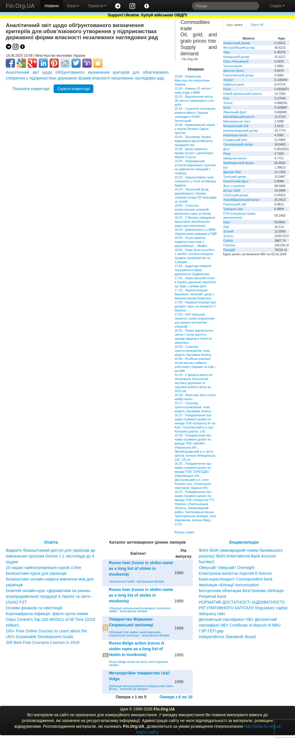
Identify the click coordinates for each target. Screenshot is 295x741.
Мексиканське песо (237, 121)
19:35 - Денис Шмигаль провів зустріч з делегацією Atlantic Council (194, 153)
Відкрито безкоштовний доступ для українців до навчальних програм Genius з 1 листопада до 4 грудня (50, 556)
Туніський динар (234, 176)
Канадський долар (236, 56)
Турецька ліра (233, 209)
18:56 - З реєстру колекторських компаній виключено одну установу (193, 209)
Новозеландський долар (240, 130)
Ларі (226, 226)
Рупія (227, 89)
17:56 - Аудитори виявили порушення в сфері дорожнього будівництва (193, 270)
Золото (228, 236)
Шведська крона (234, 158)
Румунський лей (234, 204)
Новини (52, 5)
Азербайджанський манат (241, 199)
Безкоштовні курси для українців (36, 573)
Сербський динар (235, 195)
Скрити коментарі (73, 88)
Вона (226, 107)
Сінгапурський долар (238, 144)
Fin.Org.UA (20, 6)
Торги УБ (257, 25)
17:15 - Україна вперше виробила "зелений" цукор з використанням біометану (194, 294)
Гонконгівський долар (238, 75)
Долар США (231, 190)
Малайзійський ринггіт (239, 116)
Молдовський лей (235, 126)
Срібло (228, 240)
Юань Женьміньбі (236, 61)
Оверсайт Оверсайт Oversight (226, 567)
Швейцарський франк (238, 163)
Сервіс (277, 5)
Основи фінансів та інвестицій (34, 608)
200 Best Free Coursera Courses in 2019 (42, 642)
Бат (225, 167)
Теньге (228, 103)
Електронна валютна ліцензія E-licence (235, 573)
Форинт (228, 80)
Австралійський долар (239, 47)
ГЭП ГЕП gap (211, 631)
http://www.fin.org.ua (262, 726)
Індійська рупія (233, 84)
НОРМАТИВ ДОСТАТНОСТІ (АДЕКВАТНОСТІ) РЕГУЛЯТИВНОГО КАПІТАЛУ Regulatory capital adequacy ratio (243, 608)
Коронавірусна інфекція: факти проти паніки (47, 613)
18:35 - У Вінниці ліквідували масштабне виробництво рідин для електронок (195, 221)
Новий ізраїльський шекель (242, 93)
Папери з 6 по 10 (176, 697)
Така (226, 52)
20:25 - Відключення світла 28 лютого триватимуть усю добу (194, 100)
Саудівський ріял (235, 139)
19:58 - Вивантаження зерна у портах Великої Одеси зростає (195, 129)
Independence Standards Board (227, 636)
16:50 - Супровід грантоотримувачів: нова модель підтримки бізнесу (193, 350)
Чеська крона (232, 66)
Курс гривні (235, 25)
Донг (226, 149)
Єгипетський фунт (236, 181)
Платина (229, 245)
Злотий (228, 231)
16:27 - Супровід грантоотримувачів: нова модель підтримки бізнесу (193, 407)
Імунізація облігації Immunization (229, 585)
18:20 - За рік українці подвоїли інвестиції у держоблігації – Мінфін (191, 241)
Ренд (226, 153)
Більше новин (184, 532)
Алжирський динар (236, 43)
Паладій (229, 250)
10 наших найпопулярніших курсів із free (43, 567)
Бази (73, 5)
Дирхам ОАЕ (232, 172)
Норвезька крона (235, 135)
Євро (226, 222)
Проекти (97, 5)
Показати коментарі (31, 88)
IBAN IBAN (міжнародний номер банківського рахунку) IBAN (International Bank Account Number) (241, 556)
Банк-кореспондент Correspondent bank (236, 579)
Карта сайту (147, 732)
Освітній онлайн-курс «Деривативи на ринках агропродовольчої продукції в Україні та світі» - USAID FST (49, 596)
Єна (226, 98)
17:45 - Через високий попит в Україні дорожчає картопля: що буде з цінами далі (195, 282)
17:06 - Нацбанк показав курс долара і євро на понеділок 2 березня (195, 306)
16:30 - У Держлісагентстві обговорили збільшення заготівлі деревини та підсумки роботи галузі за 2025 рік (193, 383)
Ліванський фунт (235, 112)
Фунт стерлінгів (234, 186)
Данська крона (233, 70)
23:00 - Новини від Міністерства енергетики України (192, 80)
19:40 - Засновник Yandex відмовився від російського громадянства (194, 141)
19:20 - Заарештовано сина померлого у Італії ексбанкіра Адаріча (195, 181)
